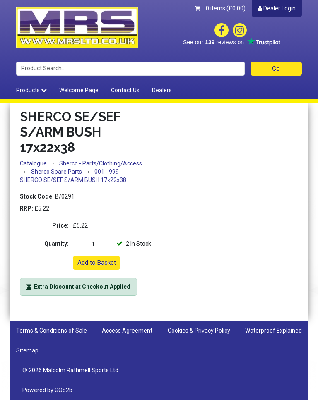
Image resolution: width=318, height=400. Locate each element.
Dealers (162, 90)
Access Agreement (127, 330)
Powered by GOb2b (47, 390)
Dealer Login (277, 8)
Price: (60, 225)
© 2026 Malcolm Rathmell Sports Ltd (70, 370)
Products (31, 90)
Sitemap (27, 350)
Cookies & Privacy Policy (199, 330)
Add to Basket (96, 262)
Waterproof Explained (273, 330)
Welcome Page (79, 90)
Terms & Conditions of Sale (51, 330)
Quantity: (56, 243)
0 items (220, 8)
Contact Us (125, 90)
